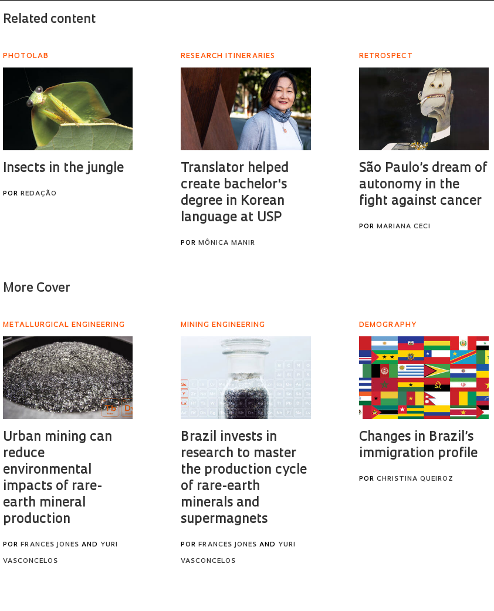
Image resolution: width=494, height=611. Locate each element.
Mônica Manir (226, 243)
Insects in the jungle (63, 168)
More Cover (36, 288)
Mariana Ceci (404, 227)
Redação (39, 194)
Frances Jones (50, 545)
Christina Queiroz (415, 479)
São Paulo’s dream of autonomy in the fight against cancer (423, 185)
